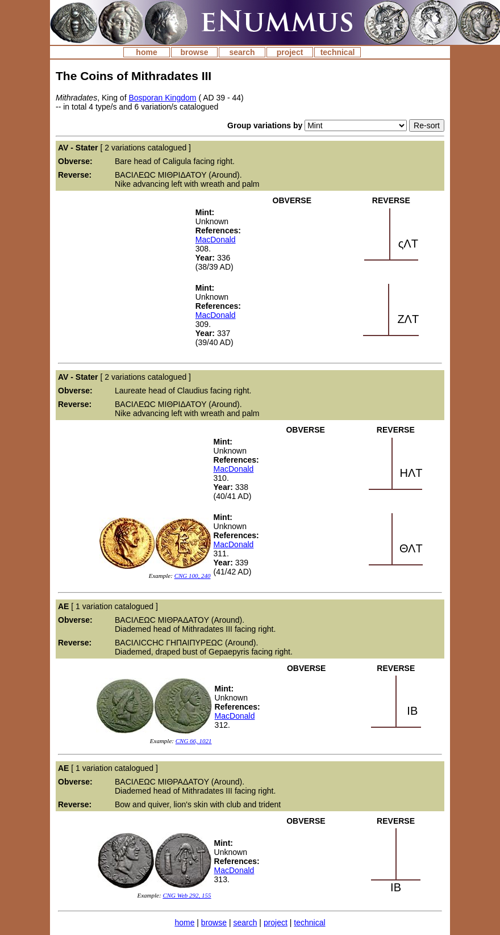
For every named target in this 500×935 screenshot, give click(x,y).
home (146, 52)
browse (194, 52)
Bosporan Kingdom (162, 97)
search (242, 52)
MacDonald (215, 239)
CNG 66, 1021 (194, 740)
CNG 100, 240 (192, 575)
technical (337, 52)
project (290, 52)
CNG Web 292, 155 (187, 895)
